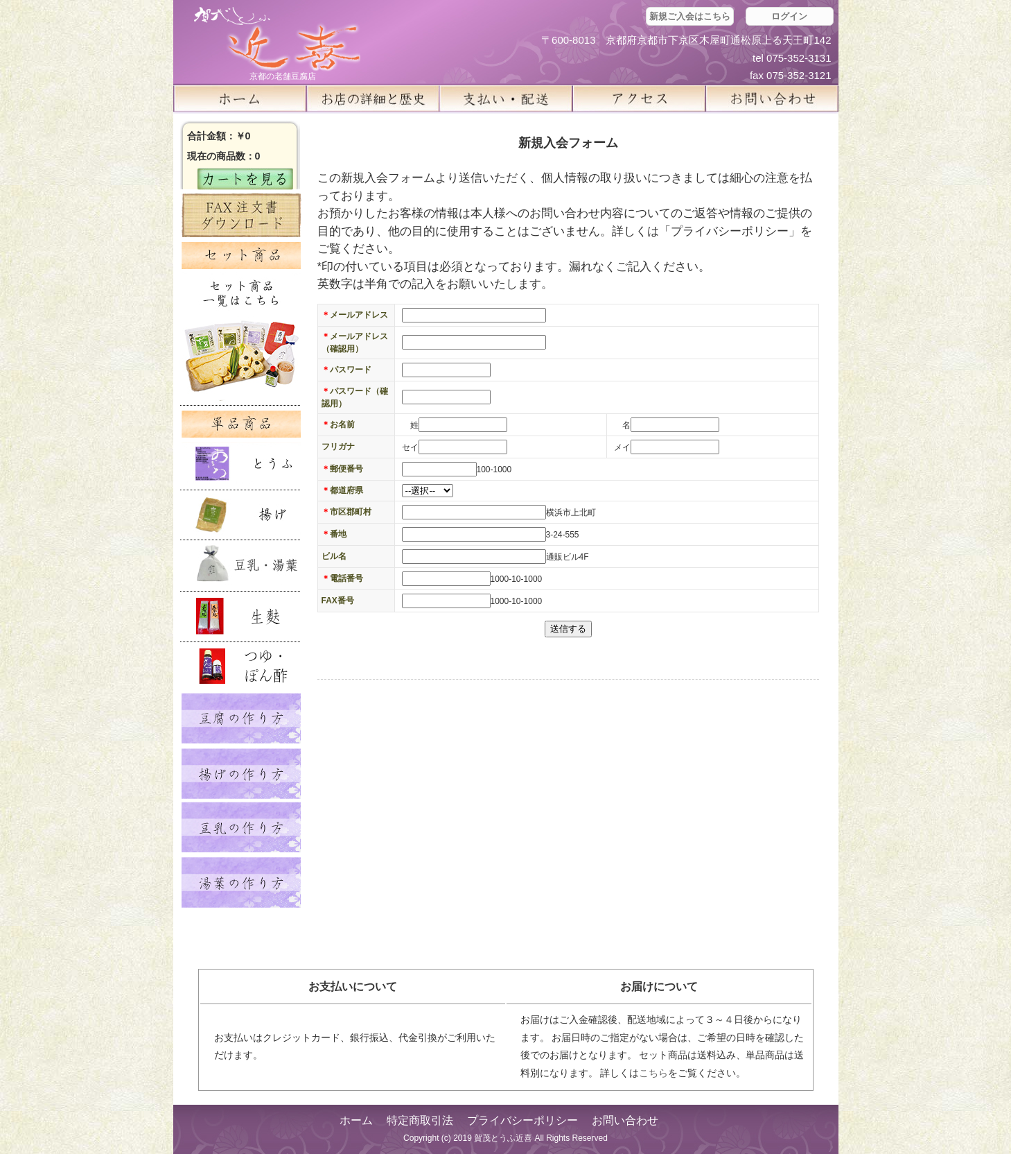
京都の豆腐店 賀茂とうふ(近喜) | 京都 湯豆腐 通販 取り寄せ (277, 39)
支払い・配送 (505, 98)
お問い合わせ (625, 1120)
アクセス (638, 98)
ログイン (789, 16)
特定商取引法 (420, 1120)
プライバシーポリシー (522, 1120)
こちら (653, 1072)
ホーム (239, 98)
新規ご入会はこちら (689, 16)
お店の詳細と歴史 (372, 98)
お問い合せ (771, 98)
